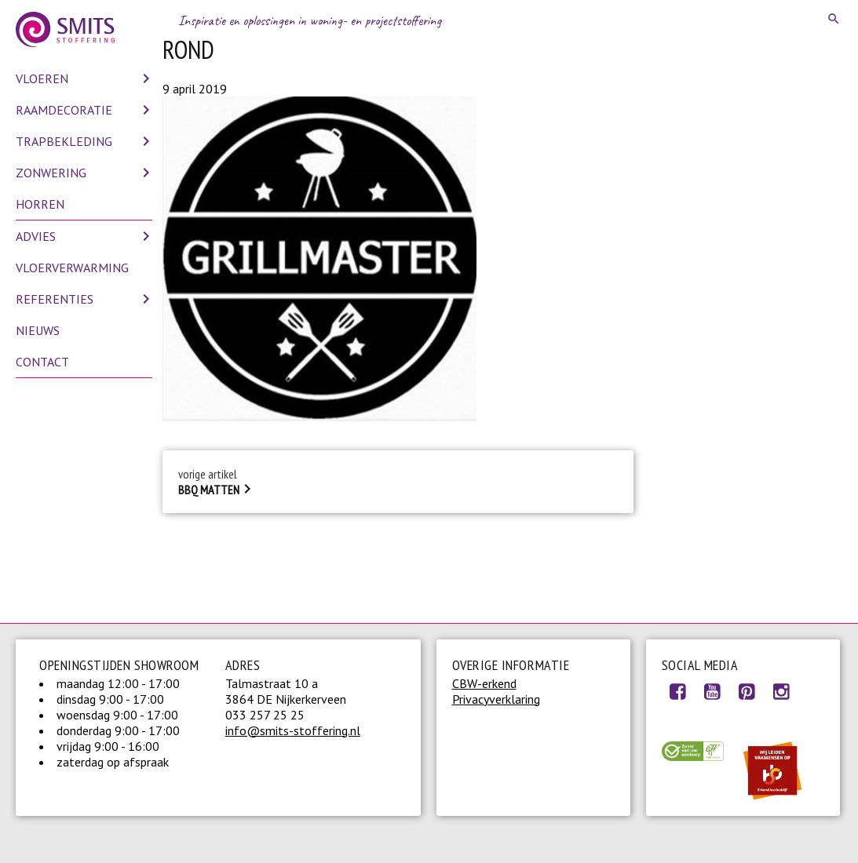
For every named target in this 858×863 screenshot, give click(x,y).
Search (834, 19)
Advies (36, 236)
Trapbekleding (64, 141)
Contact (42, 362)
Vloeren (42, 78)
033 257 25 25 (265, 715)
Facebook (677, 691)
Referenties (54, 299)
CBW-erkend (484, 683)
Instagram (781, 691)
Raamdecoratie (64, 110)
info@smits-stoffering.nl (292, 730)
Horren (40, 204)
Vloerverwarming (72, 267)
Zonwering (51, 172)
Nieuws (38, 330)
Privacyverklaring (496, 699)
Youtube (712, 691)
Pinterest (746, 691)
